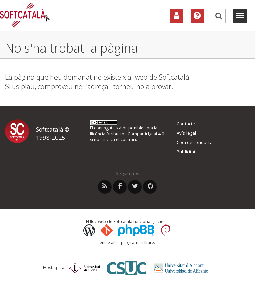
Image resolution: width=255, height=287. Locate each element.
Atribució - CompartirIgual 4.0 (135, 134)
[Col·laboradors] (176, 16)
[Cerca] (219, 16)
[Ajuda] (197, 16)
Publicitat (186, 152)
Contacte (186, 124)
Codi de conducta (195, 142)
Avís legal (186, 133)
